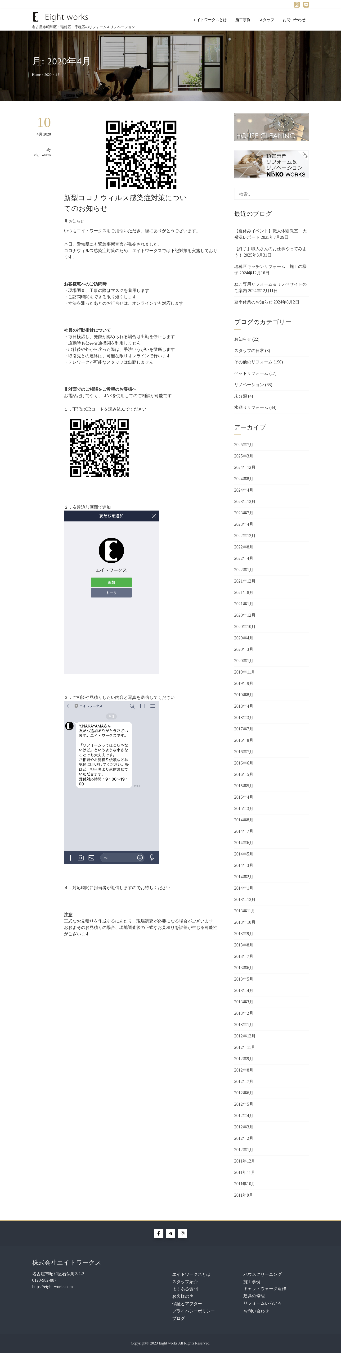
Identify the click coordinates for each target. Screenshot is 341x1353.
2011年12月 (244, 1161)
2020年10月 (245, 626)
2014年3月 (243, 865)
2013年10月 (245, 922)
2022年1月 (243, 569)
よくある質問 (185, 1289)
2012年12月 (245, 1036)
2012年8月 (243, 1070)
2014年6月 (243, 842)
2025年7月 (243, 444)
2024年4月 (243, 490)
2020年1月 (243, 660)
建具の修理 (254, 1296)
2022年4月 (243, 558)
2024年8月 (243, 478)
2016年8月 (243, 740)
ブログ (178, 1318)
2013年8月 (243, 945)
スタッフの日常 (249, 350)
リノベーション (249, 384)
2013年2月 (243, 1013)
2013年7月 (243, 956)
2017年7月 (243, 729)
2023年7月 (243, 513)
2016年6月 (243, 763)
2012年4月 (243, 1115)
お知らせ (76, 221)
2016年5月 (243, 774)
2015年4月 (243, 797)
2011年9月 (243, 1195)
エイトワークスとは (210, 20)
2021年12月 (245, 581)
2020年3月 (243, 649)
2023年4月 (243, 524)
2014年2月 (243, 876)
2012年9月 (243, 1058)
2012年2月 (243, 1138)
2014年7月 (243, 831)
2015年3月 (243, 808)
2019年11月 (244, 672)
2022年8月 (243, 547)
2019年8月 (243, 694)
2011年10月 (244, 1183)
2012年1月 (243, 1149)
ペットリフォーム (251, 373)
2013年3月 (243, 1002)
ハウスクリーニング (262, 1274)
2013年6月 (243, 967)
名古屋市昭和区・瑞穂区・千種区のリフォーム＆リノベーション (83, 27)
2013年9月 (243, 933)
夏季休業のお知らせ (253, 302)
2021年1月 (243, 604)
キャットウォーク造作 (264, 1288)
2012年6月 (243, 1093)
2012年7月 (243, 1081)
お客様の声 (182, 1296)
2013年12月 (245, 899)
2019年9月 (243, 683)
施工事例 (243, 20)
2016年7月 (243, 751)
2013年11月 (244, 911)
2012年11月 (244, 1047)
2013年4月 (243, 990)
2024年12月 (245, 467)
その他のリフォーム (253, 362)
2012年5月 (243, 1104)
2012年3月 (243, 1127)
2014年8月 (243, 820)
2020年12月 (245, 615)
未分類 (240, 396)
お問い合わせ (294, 20)
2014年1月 (243, 888)
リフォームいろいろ (262, 1303)
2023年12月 (245, 501)
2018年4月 (243, 706)
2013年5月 (243, 979)
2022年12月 (245, 535)
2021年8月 (243, 592)
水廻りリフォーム (251, 407)
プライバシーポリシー (193, 1311)
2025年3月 (243, 456)
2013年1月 (243, 1024)
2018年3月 (243, 717)
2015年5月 (243, 785)
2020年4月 (243, 638)
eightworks (42, 155)
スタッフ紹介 (185, 1281)
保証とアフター (187, 1303)
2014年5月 (243, 854)
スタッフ (266, 20)
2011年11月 (244, 1172)
